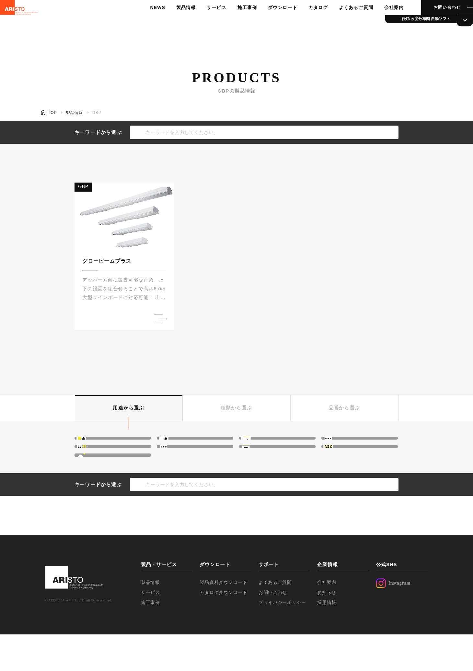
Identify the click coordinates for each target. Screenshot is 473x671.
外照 (179, 464)
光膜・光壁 (187, 444)
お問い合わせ (432, 20)
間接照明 (102, 444)
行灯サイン (269, 464)
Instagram (393, 620)
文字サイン (351, 464)
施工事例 (237, 21)
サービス (207, 21)
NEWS (150, 21)
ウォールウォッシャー (117, 464)
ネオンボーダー (357, 444)
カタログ (306, 21)
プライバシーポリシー (282, 639)
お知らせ (326, 629)
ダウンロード (272, 21)
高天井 (264, 444)
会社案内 (380, 21)
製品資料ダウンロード (223, 618)
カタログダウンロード (223, 629)
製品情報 (177, 21)
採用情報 (326, 639)
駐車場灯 (102, 485)
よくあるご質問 (344, 21)
